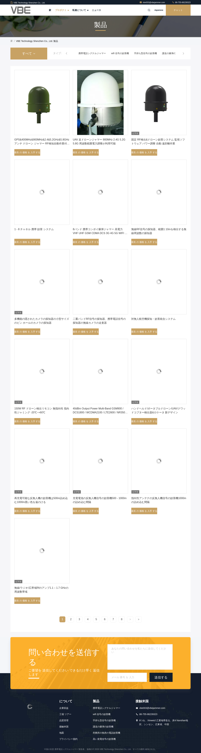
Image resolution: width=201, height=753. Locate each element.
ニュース (96, 10)
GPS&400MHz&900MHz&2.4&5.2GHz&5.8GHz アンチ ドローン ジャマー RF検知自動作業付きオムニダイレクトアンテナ (42, 143)
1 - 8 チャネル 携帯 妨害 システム (34, 229)
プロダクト (61, 10)
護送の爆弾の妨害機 (172, 53)
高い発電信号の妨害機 (104, 739)
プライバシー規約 (68, 739)
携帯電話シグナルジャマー (92, 53)
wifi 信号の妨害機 (120, 53)
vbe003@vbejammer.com (152, 2)
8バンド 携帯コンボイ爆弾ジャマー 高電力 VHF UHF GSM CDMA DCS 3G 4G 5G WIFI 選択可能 (100, 233)
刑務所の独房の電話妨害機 (106, 732)
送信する (160, 677)
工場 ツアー (65, 714)
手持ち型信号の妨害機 (145, 53)
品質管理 (63, 720)
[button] (66, 53)
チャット (178, 10)
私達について (80, 10)
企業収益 (63, 708)
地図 (61, 732)
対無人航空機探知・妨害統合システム (153, 318)
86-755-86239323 (181, 2)
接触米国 (63, 726)
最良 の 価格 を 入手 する (27, 152)
